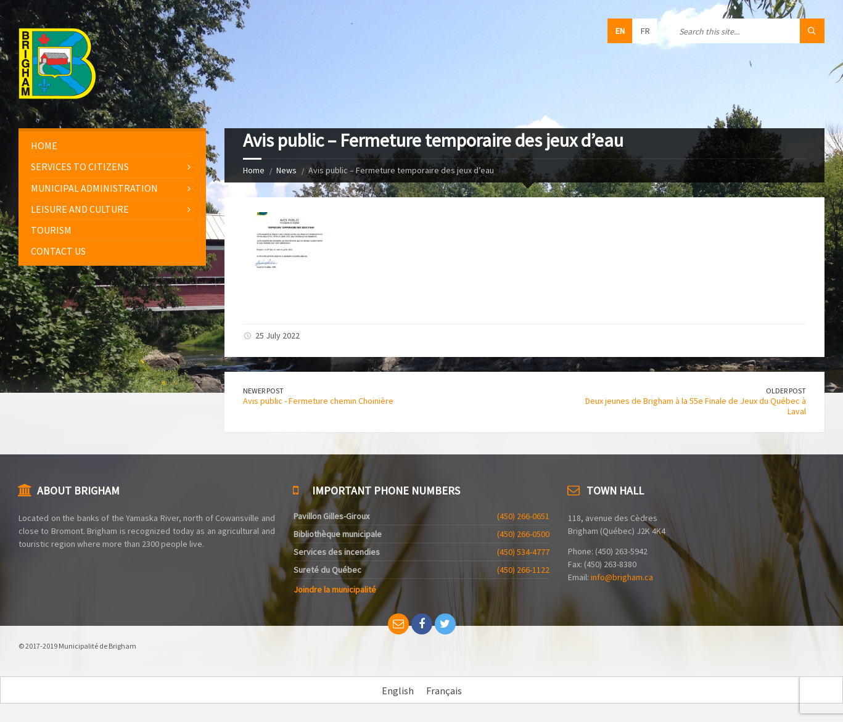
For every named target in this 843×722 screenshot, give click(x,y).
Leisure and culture (80, 209)
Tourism (51, 230)
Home (254, 170)
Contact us (58, 251)
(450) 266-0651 (523, 516)
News (286, 170)
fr (645, 30)
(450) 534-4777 (523, 551)
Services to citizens (80, 166)
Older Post (786, 390)
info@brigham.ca (622, 577)
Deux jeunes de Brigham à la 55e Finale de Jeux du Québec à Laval (695, 406)
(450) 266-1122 (523, 569)
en (620, 30)
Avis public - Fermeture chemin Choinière (318, 400)
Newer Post (263, 390)
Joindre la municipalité (335, 589)
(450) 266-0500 (523, 533)
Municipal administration (94, 188)
